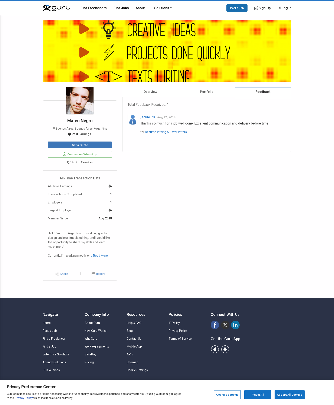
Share (61, 274)
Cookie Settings (137, 370)
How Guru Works (96, 330)
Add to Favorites (80, 162)
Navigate (50, 314)
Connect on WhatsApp (80, 154)
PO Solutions (51, 370)
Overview (150, 92)
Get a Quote (80, 145)
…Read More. (99, 255)
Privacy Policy (178, 330)
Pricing (89, 362)
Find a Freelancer (54, 338)
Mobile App (134, 346)
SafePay (90, 354)
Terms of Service (180, 338)
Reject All (258, 394)
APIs (130, 354)
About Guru (92, 323)
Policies (175, 314)
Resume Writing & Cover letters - (167, 132)
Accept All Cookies (289, 394)
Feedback (263, 92)
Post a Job (237, 8)
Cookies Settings (227, 394)
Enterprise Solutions (56, 354)
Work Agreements (97, 346)
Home (47, 323)
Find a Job (49, 346)
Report (98, 274)
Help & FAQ (134, 323)
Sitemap (132, 362)
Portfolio (206, 92)
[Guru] (56, 8)
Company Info (97, 314)
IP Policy (174, 323)
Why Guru (91, 338)
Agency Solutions (54, 362)
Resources (136, 314)
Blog (130, 330)
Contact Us (134, 338)
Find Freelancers (94, 8)
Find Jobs (121, 8)
